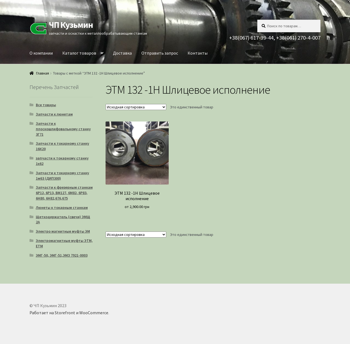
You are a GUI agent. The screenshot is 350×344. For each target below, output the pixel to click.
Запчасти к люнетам (54, 114)
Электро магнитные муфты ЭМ (63, 231)
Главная (42, 73)
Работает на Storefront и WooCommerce (69, 312)
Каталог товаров (79, 53)
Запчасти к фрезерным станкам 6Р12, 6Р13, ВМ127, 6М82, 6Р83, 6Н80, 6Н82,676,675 (64, 193)
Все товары (46, 104)
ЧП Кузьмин (71, 24)
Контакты (198, 53)
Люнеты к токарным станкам (62, 207)
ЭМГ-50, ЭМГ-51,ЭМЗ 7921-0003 (62, 255)
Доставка (122, 53)
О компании (41, 53)
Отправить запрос (159, 53)
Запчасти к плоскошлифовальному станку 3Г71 (63, 129)
